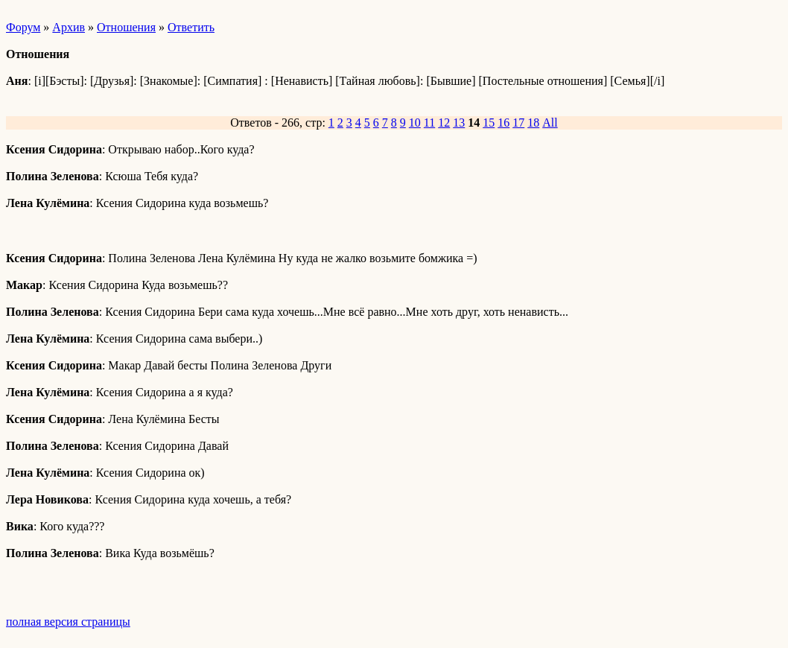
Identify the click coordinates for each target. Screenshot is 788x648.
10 (415, 122)
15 (489, 122)
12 (444, 122)
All (549, 122)
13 (459, 122)
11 (429, 122)
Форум (23, 27)
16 (503, 122)
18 (533, 122)
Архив (68, 27)
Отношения (126, 27)
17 (518, 122)
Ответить (191, 27)
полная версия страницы (68, 621)
